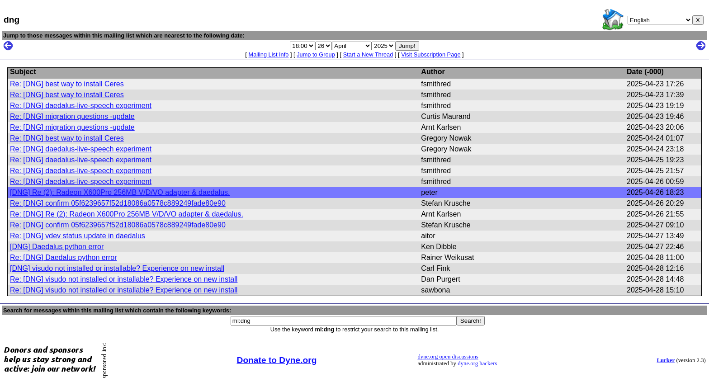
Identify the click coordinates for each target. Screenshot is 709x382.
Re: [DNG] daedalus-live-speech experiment (80, 105)
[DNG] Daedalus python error (57, 246)
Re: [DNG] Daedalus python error (63, 257)
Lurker (666, 360)
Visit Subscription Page (430, 54)
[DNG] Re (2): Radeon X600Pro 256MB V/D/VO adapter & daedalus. (120, 192)
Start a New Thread (368, 54)
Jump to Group (316, 54)
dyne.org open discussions (447, 357)
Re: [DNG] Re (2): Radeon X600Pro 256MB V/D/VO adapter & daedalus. (126, 214)
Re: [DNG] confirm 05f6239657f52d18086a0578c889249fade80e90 (118, 203)
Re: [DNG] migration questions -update (72, 116)
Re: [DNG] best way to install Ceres (67, 84)
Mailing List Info (268, 54)
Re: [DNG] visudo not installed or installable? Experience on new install (123, 279)
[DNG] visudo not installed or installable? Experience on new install (117, 268)
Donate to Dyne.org (277, 360)
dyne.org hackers (477, 363)
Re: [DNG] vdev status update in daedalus (77, 236)
